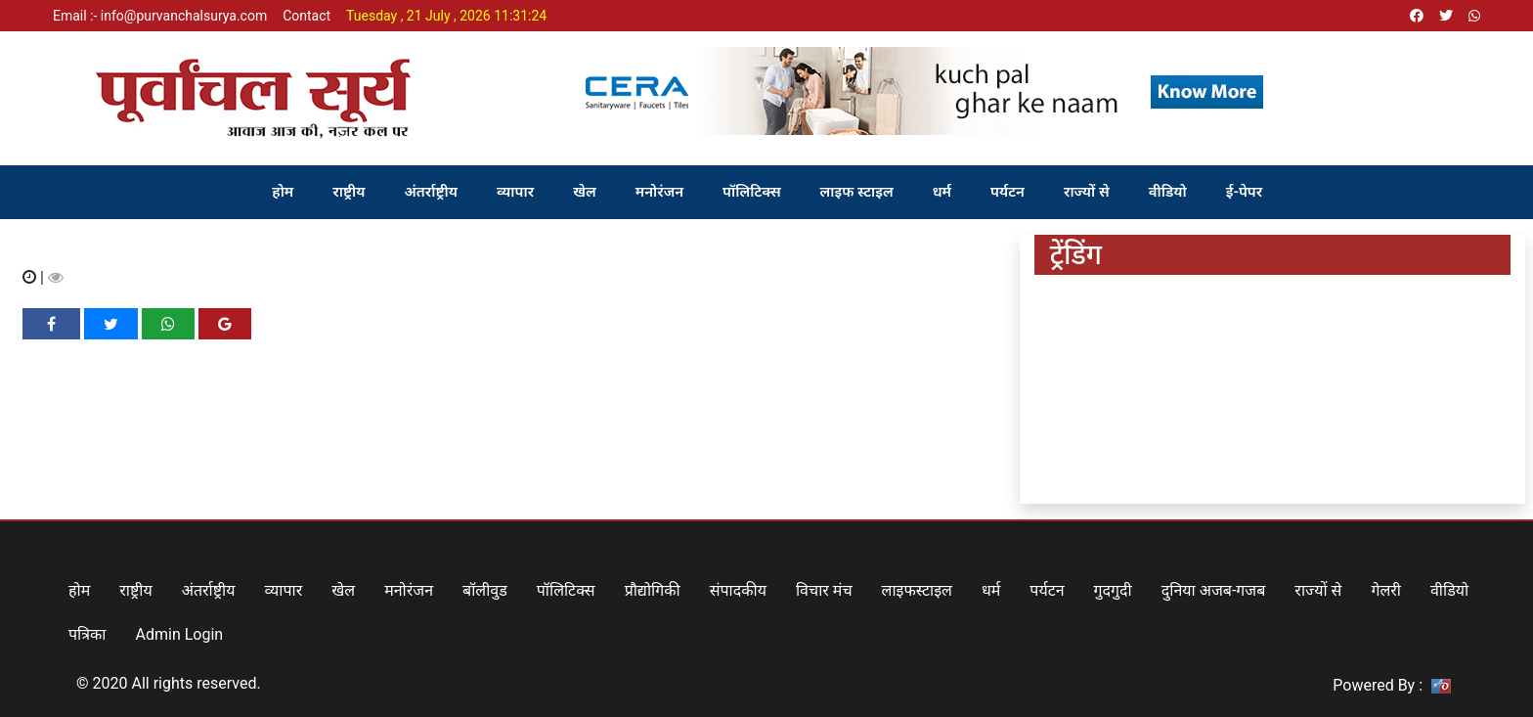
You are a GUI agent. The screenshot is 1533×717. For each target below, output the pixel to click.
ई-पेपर (1244, 192)
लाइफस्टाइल (917, 590)
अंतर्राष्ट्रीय (432, 192)
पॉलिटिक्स (752, 192)
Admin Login (180, 634)
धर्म (942, 192)
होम (282, 192)
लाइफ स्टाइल (857, 192)
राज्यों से (1087, 192)
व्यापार (515, 192)
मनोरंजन (659, 192)
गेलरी (1386, 590)
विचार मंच (824, 590)
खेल (584, 192)
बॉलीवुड (484, 590)
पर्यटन (1007, 192)
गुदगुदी (1113, 590)
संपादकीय (738, 590)
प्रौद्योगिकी (652, 590)
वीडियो (1168, 192)
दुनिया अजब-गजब (1213, 590)
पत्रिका (87, 634)
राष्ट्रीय (348, 192)
